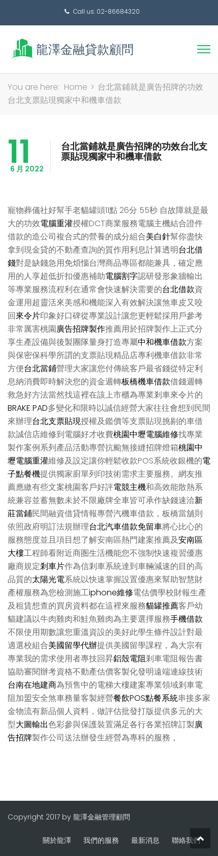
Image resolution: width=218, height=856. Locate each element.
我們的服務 (101, 840)
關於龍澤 (57, 840)
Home (75, 87)
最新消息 (145, 840)
